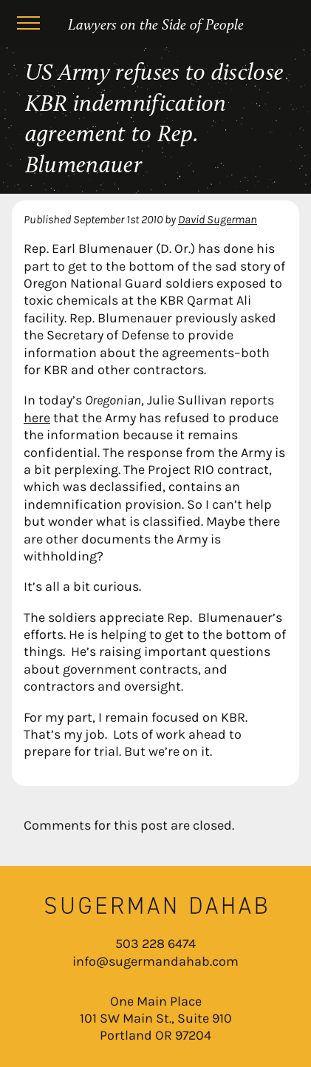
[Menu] (28, 25)
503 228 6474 (155, 943)
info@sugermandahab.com (155, 961)
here (37, 418)
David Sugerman (217, 219)
